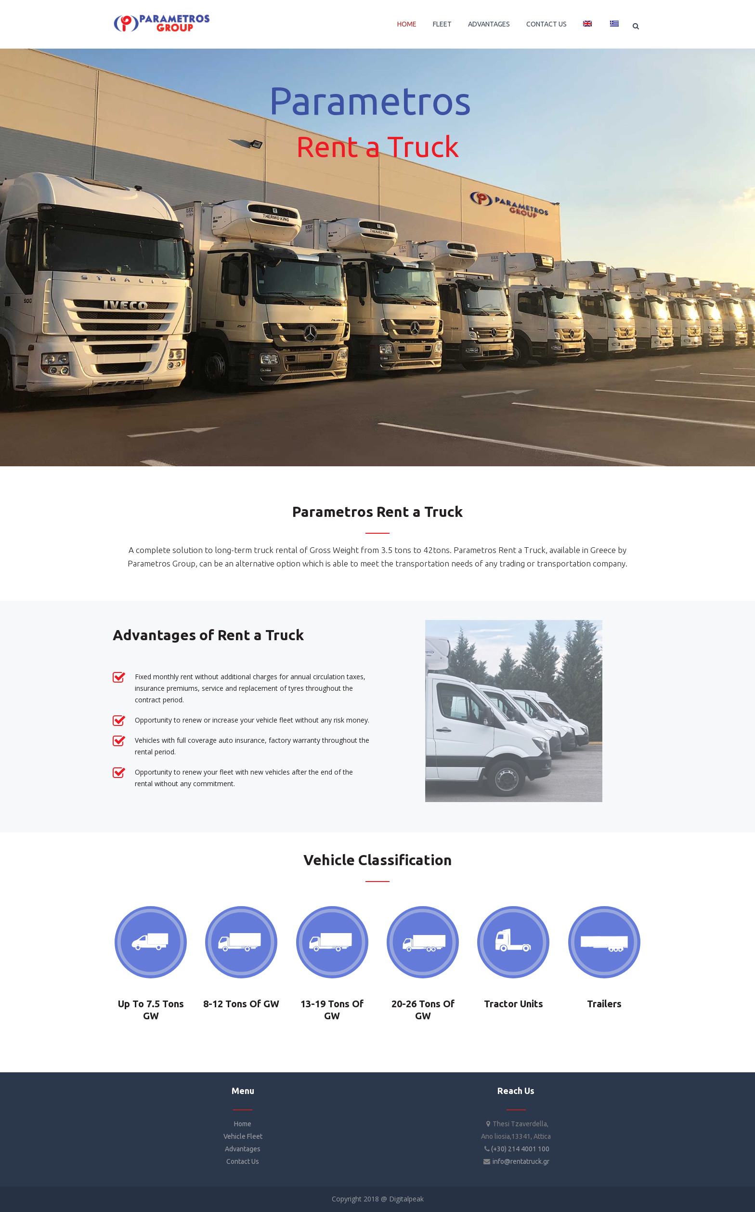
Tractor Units (513, 1003)
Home (242, 1124)
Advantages (242, 1149)
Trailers (604, 1003)
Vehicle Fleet (242, 1136)
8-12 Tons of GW (241, 1003)
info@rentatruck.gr (521, 1161)
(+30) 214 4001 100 (520, 1149)
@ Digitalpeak (401, 1198)
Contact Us (242, 1161)
